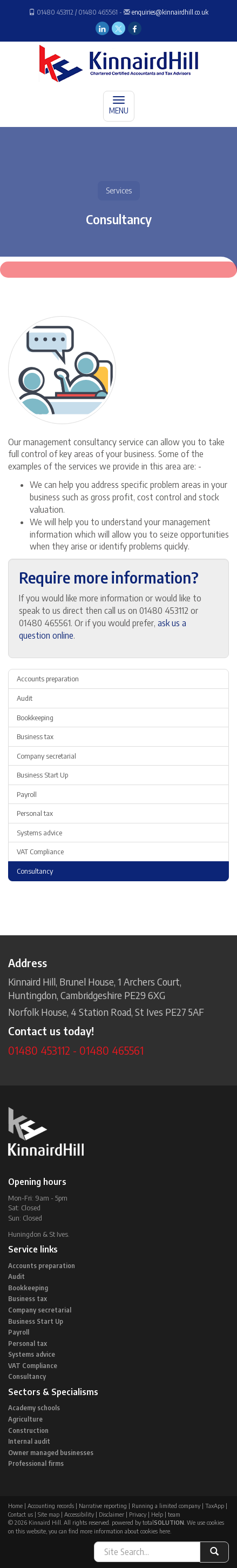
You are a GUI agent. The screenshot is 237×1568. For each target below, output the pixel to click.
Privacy (137, 1514)
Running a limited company (166, 1505)
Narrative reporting (103, 1505)
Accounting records (51, 1505)
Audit (24, 698)
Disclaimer (111, 1514)
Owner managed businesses (50, 1453)
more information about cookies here (125, 1531)
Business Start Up (42, 774)
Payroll (27, 794)
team (174, 1514)
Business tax (35, 736)
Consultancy (35, 871)
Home (15, 1505)
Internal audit (29, 1441)
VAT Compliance (40, 851)
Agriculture (25, 1419)
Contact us (20, 1514)
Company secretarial (46, 756)
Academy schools (34, 1408)
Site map (48, 1514)
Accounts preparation (48, 678)
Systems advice (39, 832)
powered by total (148, 1522)
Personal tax (35, 813)
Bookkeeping (35, 717)
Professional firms (36, 1463)
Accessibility (79, 1514)
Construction (28, 1430)
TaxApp (214, 1505)
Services (119, 190)
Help (157, 1514)
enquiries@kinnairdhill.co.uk (170, 12)
